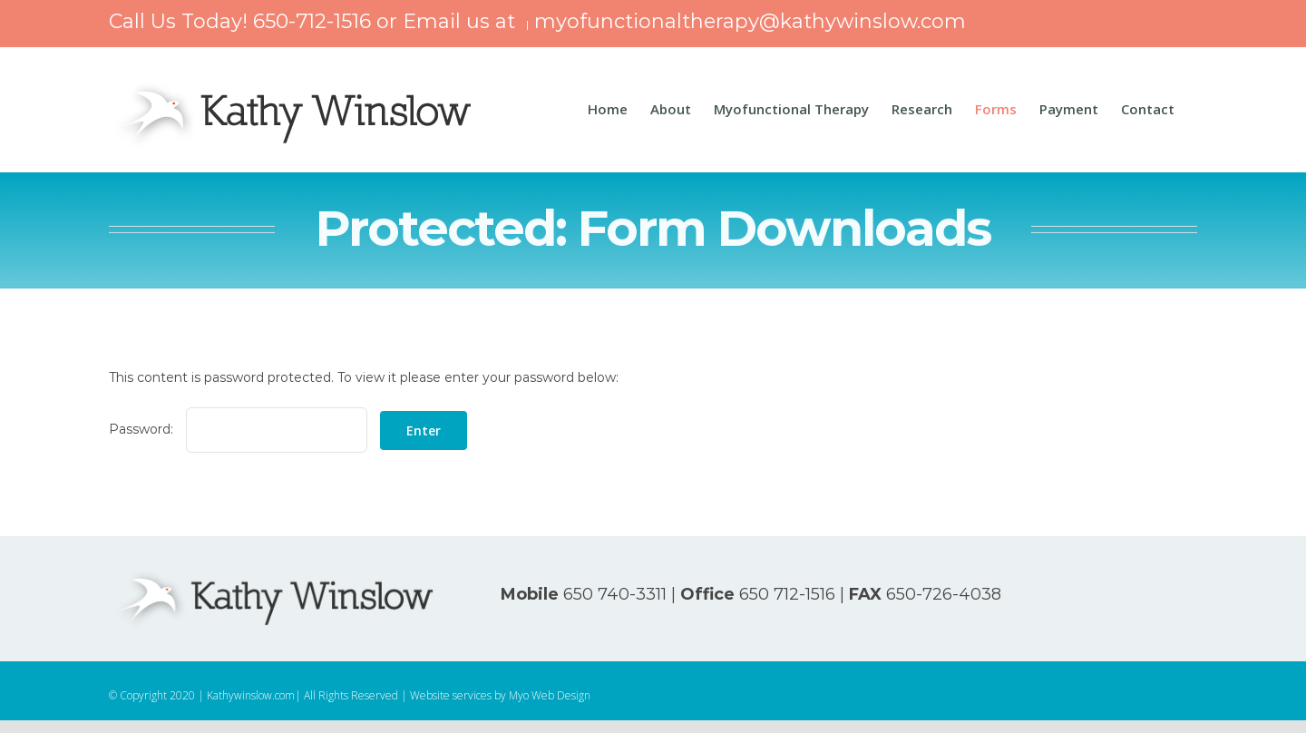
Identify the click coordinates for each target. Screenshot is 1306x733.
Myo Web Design (549, 695)
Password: (238, 429)
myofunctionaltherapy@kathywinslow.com (750, 21)
